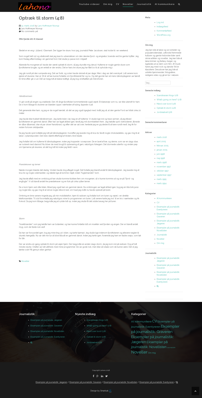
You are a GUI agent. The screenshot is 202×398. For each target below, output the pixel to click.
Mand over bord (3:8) (166, 104)
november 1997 (164, 166)
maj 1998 (161, 158)
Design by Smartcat (101, 390)
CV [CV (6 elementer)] (154, 321)
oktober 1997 (162, 171)
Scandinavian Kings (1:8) (167, 95)
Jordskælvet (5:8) (164, 112)
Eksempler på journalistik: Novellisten (47, 331)
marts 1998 (162, 162)
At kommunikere (165, 4)
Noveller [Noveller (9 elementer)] (139, 352)
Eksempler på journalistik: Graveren (46, 326)
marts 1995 (161, 179)
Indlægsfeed (162, 26)
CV (117, 4)
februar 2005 (162, 146)
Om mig (108, 4)
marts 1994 (162, 183)
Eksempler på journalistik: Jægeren (46, 320)
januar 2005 (162, 150)
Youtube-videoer (89, 4)
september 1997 (164, 175)
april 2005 (161, 141)
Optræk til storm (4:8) (166, 108)
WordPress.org (163, 35)
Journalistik (144, 4)
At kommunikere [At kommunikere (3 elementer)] (141, 321)
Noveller (128, 4)
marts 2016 (162, 137)
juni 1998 (161, 154)
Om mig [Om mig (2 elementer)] (152, 352)
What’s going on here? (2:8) (169, 99)
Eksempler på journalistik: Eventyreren (47, 337)
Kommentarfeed (164, 31)
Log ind (160, 22)
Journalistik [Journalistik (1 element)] (171, 347)
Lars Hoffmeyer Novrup (48, 26)
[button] (179, 5)
